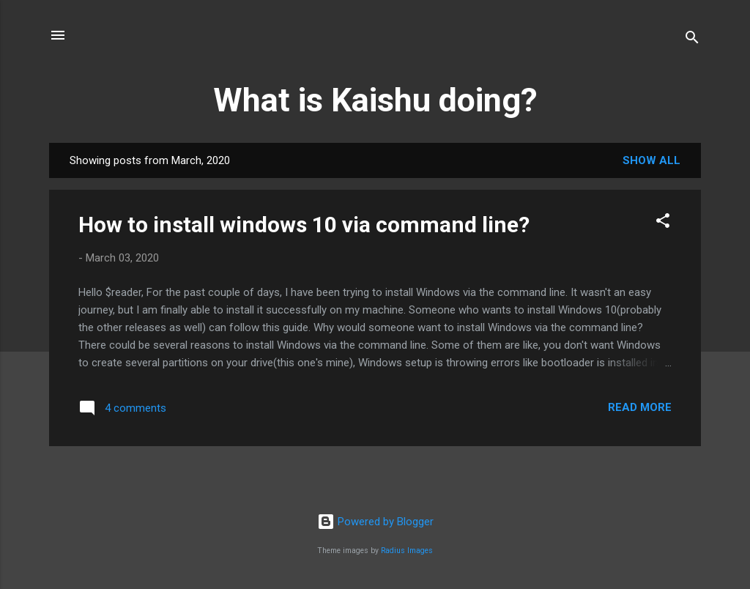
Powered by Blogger (375, 521)
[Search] (692, 40)
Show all (651, 160)
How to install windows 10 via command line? (304, 224)
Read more (640, 407)
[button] (663, 223)
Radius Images (407, 550)
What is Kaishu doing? (375, 100)
